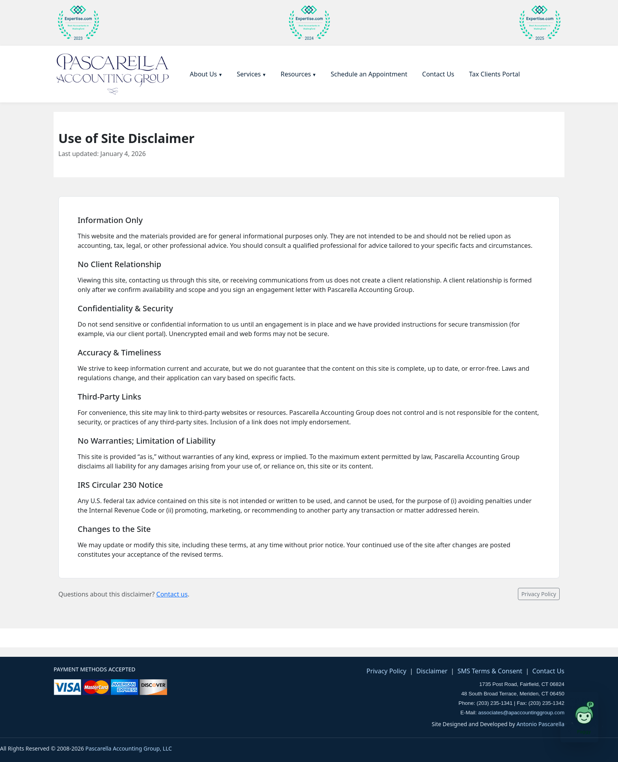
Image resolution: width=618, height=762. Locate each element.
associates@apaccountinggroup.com (521, 713)
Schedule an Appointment (369, 74)
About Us (203, 74)
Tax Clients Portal (494, 74)
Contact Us (438, 74)
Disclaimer (431, 671)
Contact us (172, 594)
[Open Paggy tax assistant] (579, 717)
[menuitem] (206, 73)
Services (249, 74)
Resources (296, 74)
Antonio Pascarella (540, 724)
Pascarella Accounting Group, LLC (129, 748)
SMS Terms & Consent (490, 671)
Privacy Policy (538, 594)
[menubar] (353, 73)
